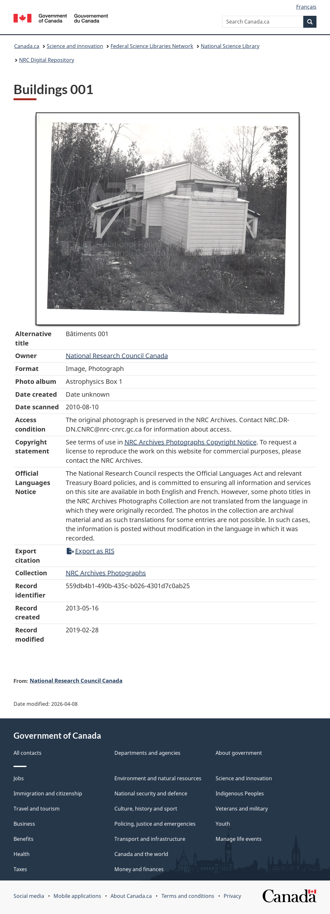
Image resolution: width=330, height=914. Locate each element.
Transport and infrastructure (149, 838)
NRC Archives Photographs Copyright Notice (190, 442)
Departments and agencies (147, 752)
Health (22, 854)
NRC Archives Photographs (106, 573)
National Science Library (230, 46)
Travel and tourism (37, 808)
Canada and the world (141, 854)
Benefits (24, 838)
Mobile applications (77, 895)
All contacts (28, 752)
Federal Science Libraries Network (152, 46)
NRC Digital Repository (46, 59)
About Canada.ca (131, 895)
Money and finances (139, 869)
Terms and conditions (187, 895)
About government (239, 752)
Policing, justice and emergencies (155, 823)
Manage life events (239, 838)
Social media (29, 895)
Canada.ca (26, 46)
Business (24, 823)
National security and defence (150, 793)
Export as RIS (90, 551)
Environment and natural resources (157, 778)
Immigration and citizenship (48, 793)
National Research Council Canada (117, 355)
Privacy (232, 895)
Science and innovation (75, 46)
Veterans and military (242, 808)
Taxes (20, 869)
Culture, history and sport (145, 808)
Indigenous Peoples (240, 793)
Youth (223, 823)
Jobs (19, 778)
